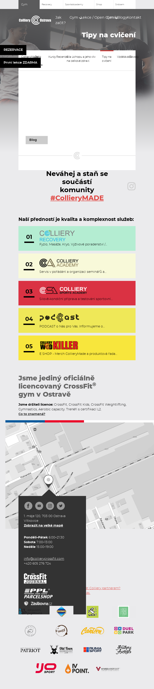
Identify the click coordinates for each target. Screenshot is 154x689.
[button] (73, 17)
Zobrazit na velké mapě (43, 525)
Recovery (47, 4)
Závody (132, 57)
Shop (99, 4)
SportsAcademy (74, 4)
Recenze (59, 57)
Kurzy (50, 57)
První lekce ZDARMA (20, 62)
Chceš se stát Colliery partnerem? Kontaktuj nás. (94, 591)
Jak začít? (60, 20)
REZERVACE (13, 49)
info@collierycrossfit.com (44, 558)
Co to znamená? (31, 414)
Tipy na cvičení (106, 59)
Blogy (120, 17)
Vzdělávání (121, 57)
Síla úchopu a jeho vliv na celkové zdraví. (81, 59)
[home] (35, 20)
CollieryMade (26, 57)
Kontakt (131, 17)
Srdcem (119, 4)
